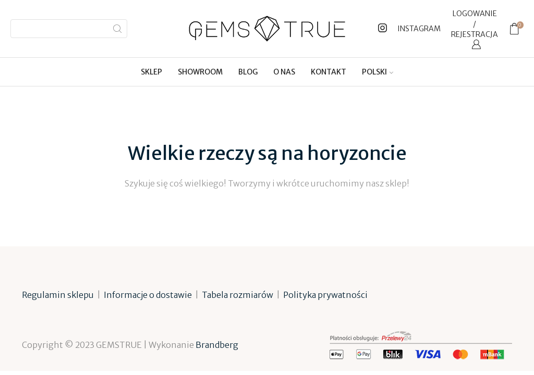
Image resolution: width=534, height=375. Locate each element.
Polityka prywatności (325, 295)
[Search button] (118, 29)
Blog (248, 72)
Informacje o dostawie (148, 295)
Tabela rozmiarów (237, 295)
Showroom (200, 72)
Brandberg (217, 345)
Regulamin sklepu (58, 295)
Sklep (151, 72)
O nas (284, 72)
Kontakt (328, 72)
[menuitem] (377, 72)
